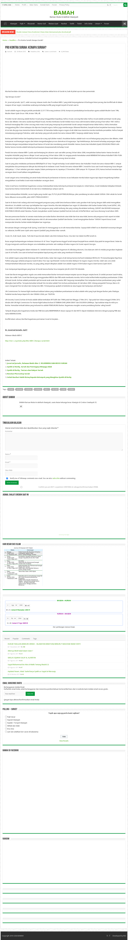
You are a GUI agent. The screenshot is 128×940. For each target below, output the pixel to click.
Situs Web (8, 470)
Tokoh (79, 24)
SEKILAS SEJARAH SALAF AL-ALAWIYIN (22, 658)
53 (22, 654)
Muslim (55, 389)
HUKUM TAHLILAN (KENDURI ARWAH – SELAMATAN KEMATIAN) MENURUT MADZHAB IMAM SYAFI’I (44, 644)
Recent (7, 639)
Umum (97, 24)
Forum (54, 5)
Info (38, 51)
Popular (16, 639)
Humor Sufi (42, 24)
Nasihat (64, 24)
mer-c (47, 389)
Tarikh (72, 24)
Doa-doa (10, 729)
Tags (35, 639)
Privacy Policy (64, 5)
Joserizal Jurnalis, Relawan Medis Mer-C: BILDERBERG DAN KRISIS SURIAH (37, 363)
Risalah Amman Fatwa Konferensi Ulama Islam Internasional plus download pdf (43, 32)
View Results (63, 741)
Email (7, 462)
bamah (9, 51)
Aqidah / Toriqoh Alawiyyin (17, 723)
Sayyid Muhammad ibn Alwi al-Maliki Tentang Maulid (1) (28, 665)
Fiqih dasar (11, 717)
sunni (63, 389)
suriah (71, 389)
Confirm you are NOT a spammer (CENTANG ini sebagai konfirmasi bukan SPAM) (51, 487)
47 (22, 667)
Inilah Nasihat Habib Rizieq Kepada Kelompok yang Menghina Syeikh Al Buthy (39, 377)
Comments (26, 639)
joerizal (29, 389)
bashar (19, 389)
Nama (8, 454)
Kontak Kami (44, 5)
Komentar (8, 431)
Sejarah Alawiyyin (13, 720)
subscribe (56, 478)
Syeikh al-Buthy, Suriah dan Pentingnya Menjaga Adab (29, 367)
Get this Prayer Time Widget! (64, 534)
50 (22, 660)
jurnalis (38, 389)
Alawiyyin (13, 24)
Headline (12, 40)
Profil (24, 5)
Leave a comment (50, 51)
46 (23, 674)
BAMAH (64, 13)
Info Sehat (88, 24)
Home (17, 5)
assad (11, 389)
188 (24, 647)
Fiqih (21, 24)
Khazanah (31, 24)
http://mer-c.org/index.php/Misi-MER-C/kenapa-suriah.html (27, 341)
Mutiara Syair (53, 24)
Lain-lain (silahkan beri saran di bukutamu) (22, 732)
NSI (124, 936)
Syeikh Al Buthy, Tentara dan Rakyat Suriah (25, 370)
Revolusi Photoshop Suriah (18, 374)
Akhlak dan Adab (13, 726)
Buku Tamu (34, 5)
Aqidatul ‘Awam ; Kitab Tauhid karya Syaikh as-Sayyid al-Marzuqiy (32, 671)
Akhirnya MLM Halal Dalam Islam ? (20, 651)
